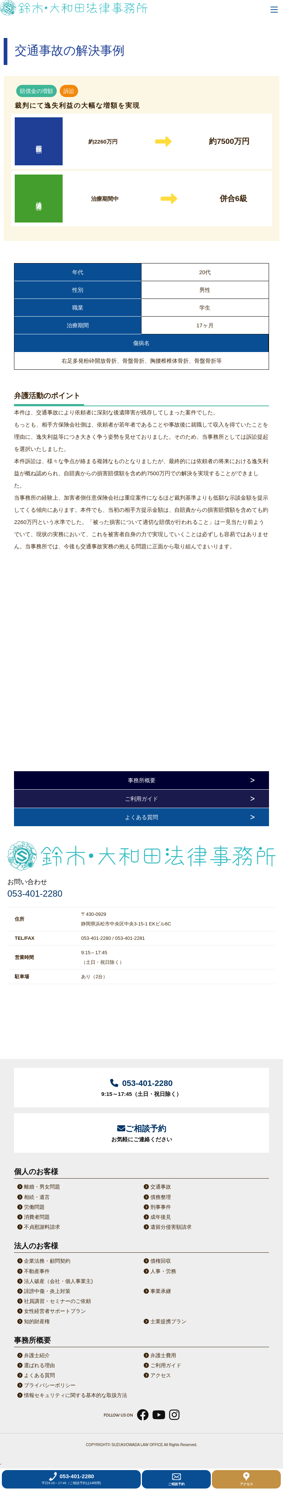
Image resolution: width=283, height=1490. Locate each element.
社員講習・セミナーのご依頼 (53, 1301)
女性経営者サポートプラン (51, 1311)
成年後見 (156, 1217)
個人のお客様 (36, 1171)
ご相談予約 (176, 1479)
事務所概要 (142, 780)
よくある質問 (141, 817)
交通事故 (156, 1187)
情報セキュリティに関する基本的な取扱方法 (71, 1395)
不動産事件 (33, 1271)
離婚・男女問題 (38, 1187)
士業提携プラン (164, 1321)
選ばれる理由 (35, 1365)
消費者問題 (33, 1217)
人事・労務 (159, 1271)
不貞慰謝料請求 (38, 1227)
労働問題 (30, 1207)
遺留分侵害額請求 (167, 1227)
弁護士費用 (159, 1355)
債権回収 (156, 1261)
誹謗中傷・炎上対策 (43, 1291)
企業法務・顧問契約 (43, 1261)
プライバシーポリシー (46, 1385)
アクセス (156, 1375)
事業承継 (156, 1291)
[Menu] (274, 9)
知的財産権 (33, 1321)
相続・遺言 (33, 1197)
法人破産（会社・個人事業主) (54, 1281)
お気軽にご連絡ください (141, 1132)
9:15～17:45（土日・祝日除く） (141, 1087)
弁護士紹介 (33, 1355)
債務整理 (156, 1197)
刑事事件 (156, 1207)
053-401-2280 (34, 893)
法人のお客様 (36, 1246)
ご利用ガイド (141, 799)
